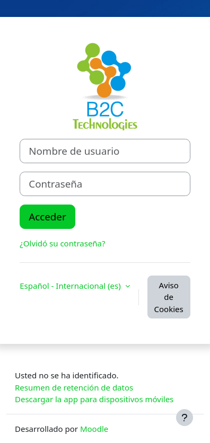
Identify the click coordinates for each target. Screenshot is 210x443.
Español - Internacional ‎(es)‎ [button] (71, 285)
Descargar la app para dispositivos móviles (94, 399)
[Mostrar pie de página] (184, 417)
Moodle (94, 428)
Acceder (47, 216)
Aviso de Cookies (168, 297)
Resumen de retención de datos (74, 387)
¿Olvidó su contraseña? (62, 243)
